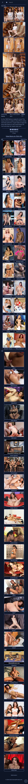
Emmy (14, 630)
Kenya (19, 209)
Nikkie (14, 648)
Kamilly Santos (14, 682)
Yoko (14, 700)
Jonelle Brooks (14, 578)
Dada (19, 174)
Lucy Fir (8, 314)
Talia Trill (19, 191)
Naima (3, 116)
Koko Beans (14, 420)
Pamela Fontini (14, 752)
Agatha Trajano (8, 226)
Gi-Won (8, 261)
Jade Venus (14, 717)
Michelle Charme (8, 349)
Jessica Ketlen (8, 156)
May (14, 613)
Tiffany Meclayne (19, 349)
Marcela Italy (14, 560)
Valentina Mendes (19, 296)
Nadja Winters (14, 508)
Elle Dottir (14, 438)
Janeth (19, 156)
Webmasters (14, 775)
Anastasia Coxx (8, 296)
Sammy (8, 191)
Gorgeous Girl (8, 209)
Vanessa (14, 525)
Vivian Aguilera (14, 455)
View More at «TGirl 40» (14, 136)
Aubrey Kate (20, 279)
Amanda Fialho (20, 261)
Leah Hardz (8, 174)
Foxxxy (8, 331)
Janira (19, 244)
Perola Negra (14, 473)
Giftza (14, 368)
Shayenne (8, 279)
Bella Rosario (14, 385)
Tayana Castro (19, 331)
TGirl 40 (3, 6)
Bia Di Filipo (20, 314)
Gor (20, 226)
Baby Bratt (14, 403)
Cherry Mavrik (8, 244)
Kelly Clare (14, 770)
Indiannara (14, 490)
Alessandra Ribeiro (14, 735)
